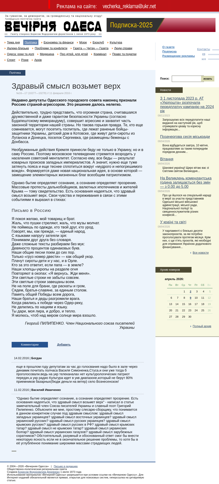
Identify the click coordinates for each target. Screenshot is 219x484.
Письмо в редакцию (66, 466)
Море (83, 42)
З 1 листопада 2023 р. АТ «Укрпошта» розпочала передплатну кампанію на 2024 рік (187, 104)
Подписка (169, 51)
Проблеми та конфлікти (51, 48)
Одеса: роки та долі (20, 54)
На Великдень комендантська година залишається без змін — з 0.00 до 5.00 (186, 182)
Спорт (11, 60)
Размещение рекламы (178, 56)
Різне (24, 60)
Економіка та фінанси (59, 42)
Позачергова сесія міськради (185, 137)
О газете (168, 47)
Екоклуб (98, 42)
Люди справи (123, 48)
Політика (31, 42)
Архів (38, 60)
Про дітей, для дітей (74, 54)
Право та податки (124, 54)
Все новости (201, 252)
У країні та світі (173, 222)
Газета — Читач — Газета (90, 48)
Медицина (47, 54)
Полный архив (202, 326)
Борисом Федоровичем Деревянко (39, 471)
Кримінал (100, 54)
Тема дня (13, 42)
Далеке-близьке (18, 48)
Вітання (166, 159)
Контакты (203, 49)
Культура (116, 42)
